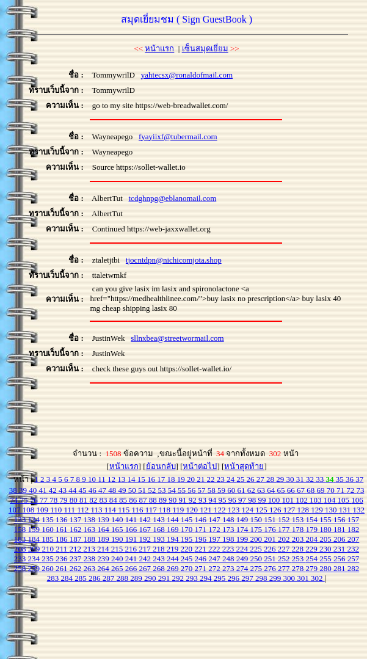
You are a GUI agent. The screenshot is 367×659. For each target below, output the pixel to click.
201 (271, 539)
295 (221, 578)
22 (212, 479)
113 (97, 509)
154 (313, 519)
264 (104, 568)
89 (164, 499)
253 (299, 558)
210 (49, 548)
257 (353, 558)
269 (174, 568)
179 (313, 529)
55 (182, 490)
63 (262, 490)
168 (160, 529)
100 (275, 499)
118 (165, 509)
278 (299, 568)
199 (243, 539)
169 (174, 529)
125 (262, 509)
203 (299, 539)
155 (326, 519)
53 (162, 490)
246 (202, 558)
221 (201, 548)
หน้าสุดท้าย (244, 466)
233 (21, 558)
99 (263, 499)
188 (91, 539)
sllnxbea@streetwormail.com (177, 338)
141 (132, 519)
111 (70, 509)
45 (83, 490)
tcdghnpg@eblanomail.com (173, 198)
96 (233, 499)
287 (110, 578)
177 (285, 529)
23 (222, 479)
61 (242, 490)
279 (313, 568)
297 (248, 578)
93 (203, 499)
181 (340, 529)
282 (353, 568)
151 (271, 519)
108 (30, 509)
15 (142, 479)
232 (353, 548)
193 (160, 539)
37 (359, 479)
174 (243, 529)
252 (285, 558)
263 (91, 568)
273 (229, 568)
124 (249, 509)
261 (63, 568)
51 (143, 490)
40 (33, 490)
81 (84, 499)
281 (340, 568)
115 (124, 509)
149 (243, 519)
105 (345, 499)
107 (16, 509)
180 (326, 529)
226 (271, 548)
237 (77, 558)
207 (353, 539)
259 (35, 568)
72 (351, 490)
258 (21, 568)
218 (160, 548)
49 (123, 490)
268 (160, 568)
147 (215, 519)
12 (112, 479)
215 (118, 548)
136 (63, 519)
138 (91, 519)
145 (188, 519)
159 (35, 529)
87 (144, 499)
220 (188, 548)
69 (321, 490)
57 (202, 490)
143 (160, 519)
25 (241, 479)
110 (57, 509)
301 (304, 578)
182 (353, 529)
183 (21, 539)
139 (104, 519)
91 (184, 499)
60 (232, 490)
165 (118, 529)
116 (138, 509)
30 (291, 479)
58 (212, 490)
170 (188, 529)
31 (301, 479)
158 (21, 529)
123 (235, 509)
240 (118, 558)
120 (193, 509)
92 (193, 499)
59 (222, 490)
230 (326, 548)
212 (77, 548)
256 (340, 558)
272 (215, 568)
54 (173, 490)
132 (359, 509)
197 (215, 539)
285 (81, 578)
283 (54, 578)
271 (202, 568)
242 (146, 558)
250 (257, 558)
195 (188, 539)
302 (318, 578)
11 (102, 479)
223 (229, 548)
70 (331, 490)
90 (173, 499)
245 (188, 558)
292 (179, 578)
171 (202, 529)
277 (285, 568)
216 (132, 548)
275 (257, 568)
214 (104, 548)
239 (104, 558)
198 (229, 539)
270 (188, 568)
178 (299, 529)
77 (44, 499)
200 (257, 539)
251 (271, 558)
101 (289, 499)
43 (63, 490)
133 (21, 519)
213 (90, 548)
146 (202, 519)
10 (93, 479)
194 (174, 539)
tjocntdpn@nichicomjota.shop (174, 259)
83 (104, 499)
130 (332, 509)
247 (215, 558)
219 (174, 548)
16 (152, 479)
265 (118, 568)
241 (132, 558)
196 (202, 539)
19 (182, 479)
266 (132, 568)
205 (326, 539)
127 (290, 509)
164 (104, 529)
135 (49, 519)
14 (132, 479)
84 (114, 499)
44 (73, 490)
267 (146, 568)
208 (21, 548)
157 (353, 519)
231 (340, 548)
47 (103, 490)
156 (340, 519)
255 (326, 558)
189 (104, 539)
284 (67, 578)
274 (243, 568)
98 (253, 499)
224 (243, 548)
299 (276, 578)
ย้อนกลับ (161, 466)
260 (49, 568)
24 (231, 479)
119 (179, 509)
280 (326, 568)
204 (313, 539)
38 (14, 490)
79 (65, 499)
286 (96, 578)
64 (272, 490)
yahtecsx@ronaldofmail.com (187, 74)
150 (257, 519)
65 (281, 490)
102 (303, 499)
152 (285, 519)
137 (77, 519)
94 (213, 499)
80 (74, 499)
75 (25, 499)
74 (15, 499)
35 (341, 479)
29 (281, 479)
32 (311, 479)
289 (137, 578)
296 (234, 578)
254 (313, 558)
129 (318, 509)
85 (124, 499)
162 (77, 529)
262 (77, 568)
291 (165, 578)
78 (54, 499)
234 (35, 558)
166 (132, 529)
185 (49, 539)
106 (357, 499)
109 (43, 509)
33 (320, 479)
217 (146, 548)
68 (311, 490)
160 (49, 529)
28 (271, 479)
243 (160, 558)
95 (223, 499)
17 (162, 479)
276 (271, 568)
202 (285, 539)
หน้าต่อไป (200, 466)
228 (299, 548)
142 (146, 519)
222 (215, 548)
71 (341, 490)
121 (207, 509)
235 (49, 558)
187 (77, 539)
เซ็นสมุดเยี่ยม (205, 48)
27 (261, 479)
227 (285, 548)
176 (271, 529)
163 (91, 529)
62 (252, 490)
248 (229, 558)
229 (312, 548)
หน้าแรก (159, 48)
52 (153, 490)
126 (276, 509)
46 (93, 490)
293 (193, 578)
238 (91, 558)
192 (146, 539)
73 (360, 490)
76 (35, 499)
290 (151, 578)
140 (118, 519)
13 (122, 479)
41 (43, 490)
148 (229, 519)
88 (154, 499)
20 (192, 479)
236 (63, 558)
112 (83, 509)
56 (192, 490)
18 (172, 479)
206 (340, 539)
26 (251, 479)
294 (207, 578)
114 (111, 509)
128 (304, 509)
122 (221, 509)
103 (317, 499)
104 (331, 499)
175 (257, 529)
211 (62, 548)
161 (63, 529)
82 (94, 499)
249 (243, 558)
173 (229, 529)
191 (132, 539)
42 (54, 490)
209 (35, 548)
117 (152, 509)
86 (134, 499)
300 (290, 578)
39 (24, 490)
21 (201, 479)
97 (243, 499)
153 (299, 519)
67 (302, 490)
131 (346, 509)
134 (35, 519)
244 (174, 558)
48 (113, 490)
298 (262, 578)
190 (118, 539)
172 (215, 529)
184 (35, 539)
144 (174, 519)
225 (257, 548)
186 (63, 539)
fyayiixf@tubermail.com (178, 136)
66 (292, 490)
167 (146, 529)
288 (123, 578)
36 (350, 479)
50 (133, 490)
